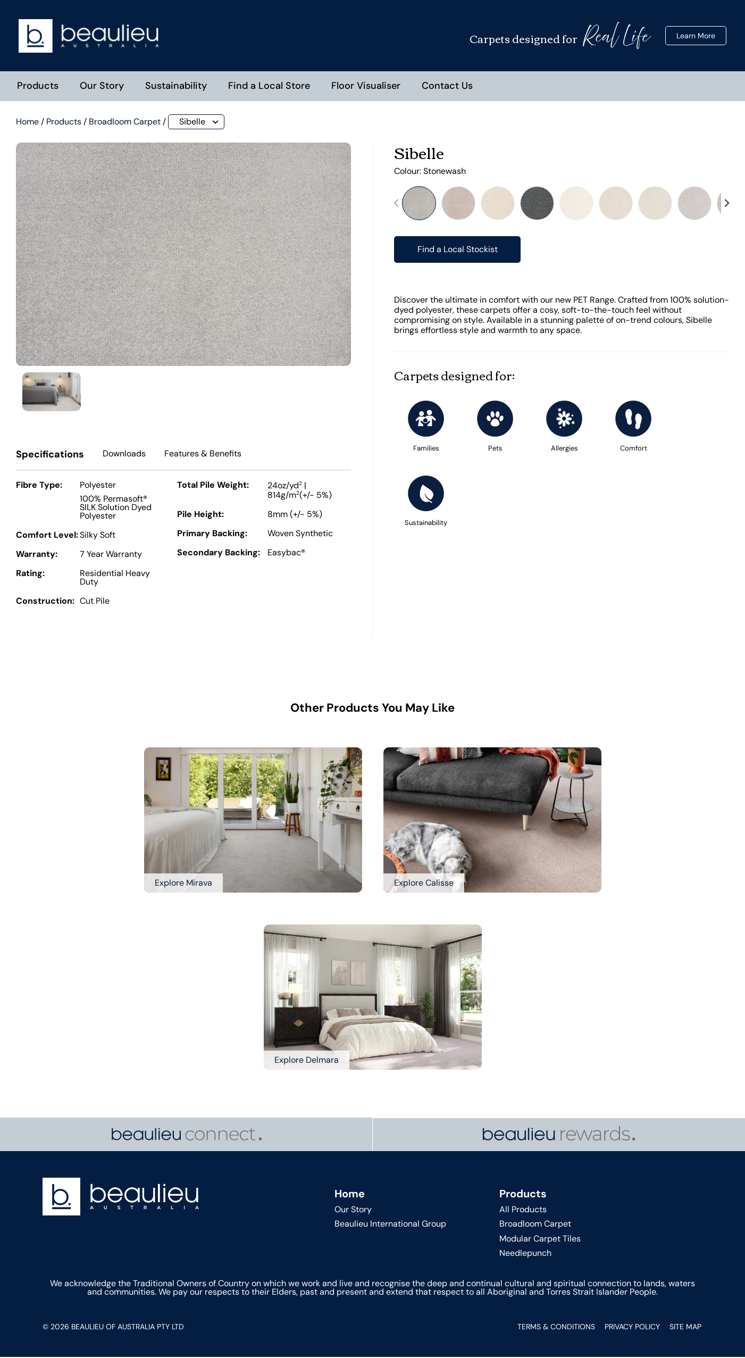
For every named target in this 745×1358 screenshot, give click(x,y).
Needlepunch (525, 1254)
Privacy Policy (632, 1327)
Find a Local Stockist (457, 250)
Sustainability (176, 86)
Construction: (45, 602)
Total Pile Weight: (213, 486)
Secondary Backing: (218, 554)
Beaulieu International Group (390, 1224)
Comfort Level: (47, 536)
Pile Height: (200, 516)
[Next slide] (726, 204)
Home (27, 122)
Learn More (695, 36)
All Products (523, 1210)
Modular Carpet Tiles (540, 1239)
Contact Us (447, 86)
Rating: (30, 575)
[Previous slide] (396, 204)
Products (37, 86)
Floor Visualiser (365, 86)
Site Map (685, 1327)
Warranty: (36, 556)
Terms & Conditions (556, 1327)
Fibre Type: (39, 486)
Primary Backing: (212, 535)
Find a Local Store (269, 86)
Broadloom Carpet (125, 122)
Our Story (102, 86)
